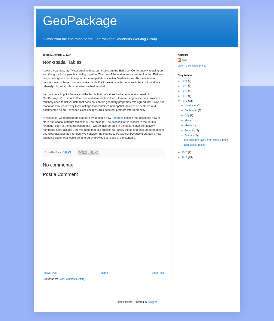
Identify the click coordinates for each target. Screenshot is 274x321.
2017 (185, 101)
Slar (184, 60)
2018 (185, 96)
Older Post (158, 272)
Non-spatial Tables (194, 144)
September (191, 110)
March (189, 125)
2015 (185, 157)
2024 (185, 81)
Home (104, 272)
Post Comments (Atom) (71, 279)
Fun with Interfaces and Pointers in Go (206, 139)
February (190, 130)
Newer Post (50, 272)
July (187, 115)
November (191, 105)
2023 (185, 86)
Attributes (118, 117)
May (187, 120)
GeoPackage (80, 20)
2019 (185, 90)
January (190, 135)
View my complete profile (192, 65)
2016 (185, 152)
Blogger (152, 301)
